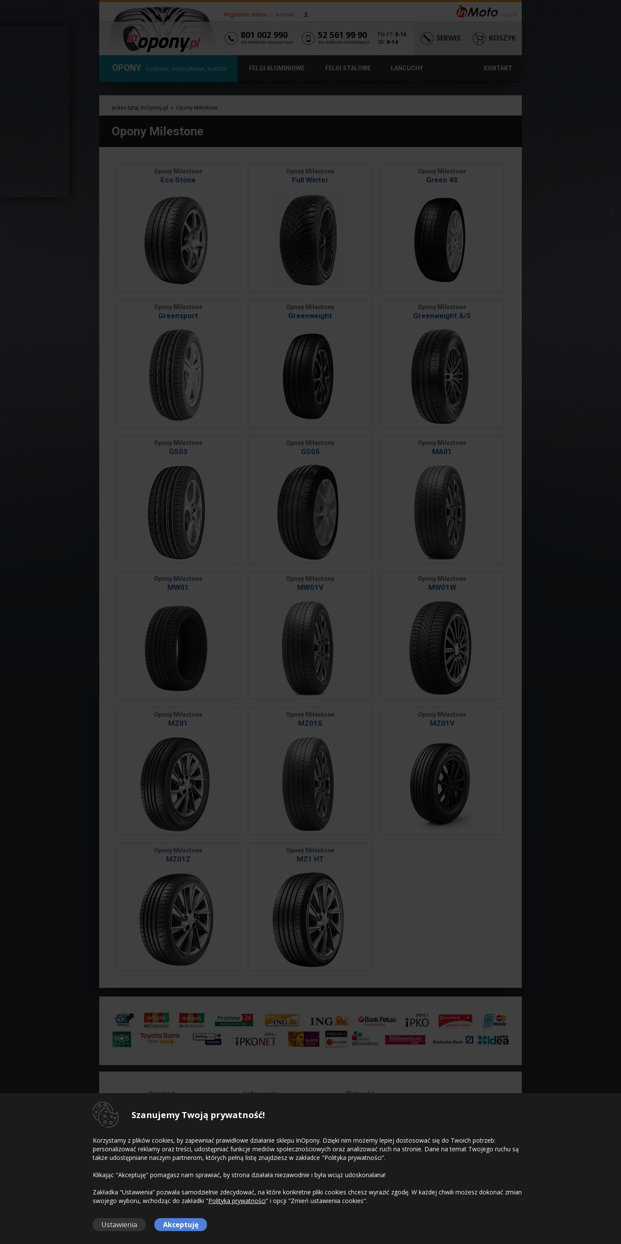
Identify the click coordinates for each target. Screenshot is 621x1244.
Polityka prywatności (237, 1201)
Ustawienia (119, 1224)
